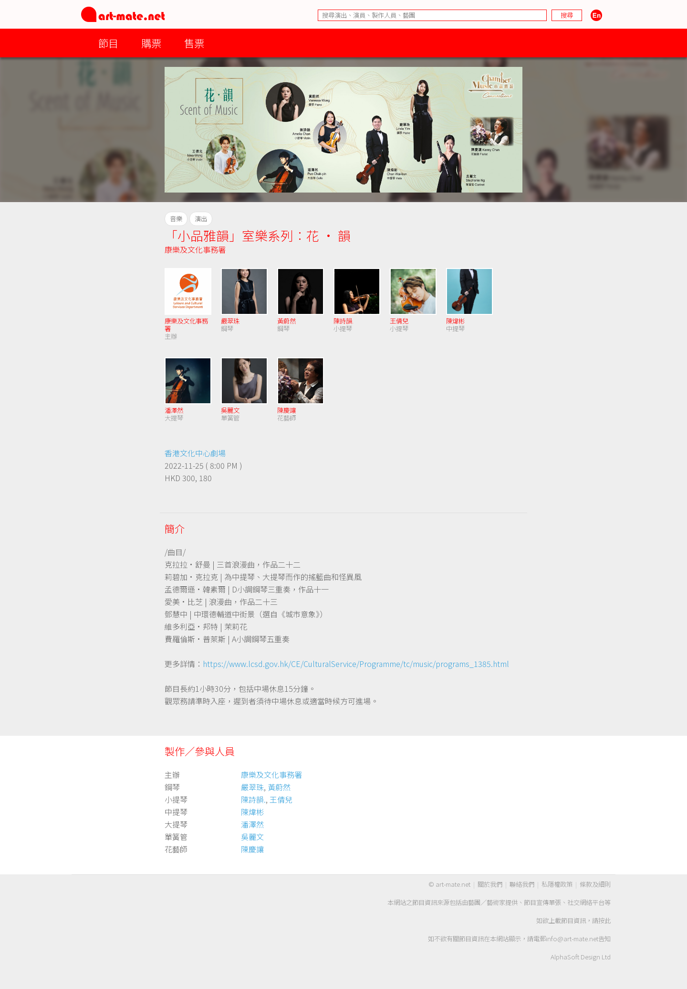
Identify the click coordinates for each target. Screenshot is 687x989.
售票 (194, 42)
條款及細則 (595, 884)
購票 (151, 42)
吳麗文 (230, 410)
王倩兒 (399, 320)
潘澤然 (174, 410)
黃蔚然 (286, 320)
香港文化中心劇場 (195, 453)
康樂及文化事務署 (195, 249)
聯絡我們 (522, 884)
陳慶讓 (286, 410)
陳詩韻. (343, 320)
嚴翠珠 (230, 320)
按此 (604, 920)
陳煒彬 (455, 320)
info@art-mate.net (572, 938)
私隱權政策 (556, 884)
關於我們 (490, 884)
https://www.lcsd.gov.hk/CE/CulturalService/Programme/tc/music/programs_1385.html (356, 663)
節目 (108, 42)
